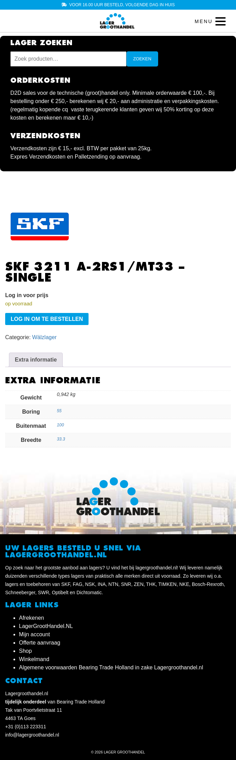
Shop (25, 651)
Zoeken (142, 58)
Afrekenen (31, 618)
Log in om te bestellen (47, 319)
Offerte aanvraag (39, 643)
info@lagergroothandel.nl (32, 735)
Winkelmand (34, 659)
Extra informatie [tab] (36, 360)
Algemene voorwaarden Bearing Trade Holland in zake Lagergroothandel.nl (111, 667)
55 (59, 410)
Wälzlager (44, 337)
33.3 (61, 439)
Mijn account (34, 634)
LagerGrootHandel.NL (46, 626)
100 (60, 425)
